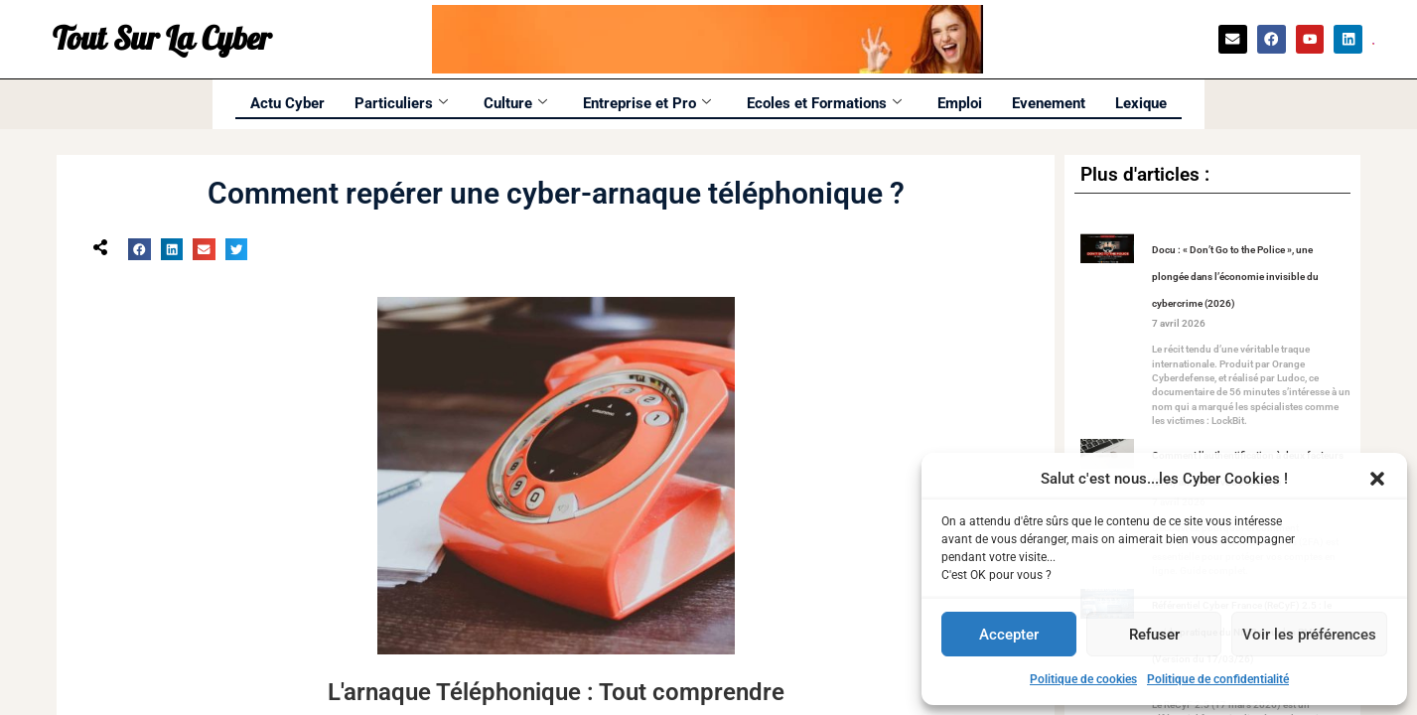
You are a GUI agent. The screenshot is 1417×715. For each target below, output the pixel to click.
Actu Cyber (287, 103)
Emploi (959, 103)
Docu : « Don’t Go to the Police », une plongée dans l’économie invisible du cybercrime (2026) (1235, 276)
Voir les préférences (1309, 635)
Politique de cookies (1083, 679)
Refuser (1154, 635)
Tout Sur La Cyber (162, 40)
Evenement (1048, 103)
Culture (515, 103)
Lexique (1141, 103)
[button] (1377, 479)
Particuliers (401, 103)
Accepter (1009, 635)
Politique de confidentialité (1218, 679)
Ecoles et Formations (824, 103)
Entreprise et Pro (647, 103)
